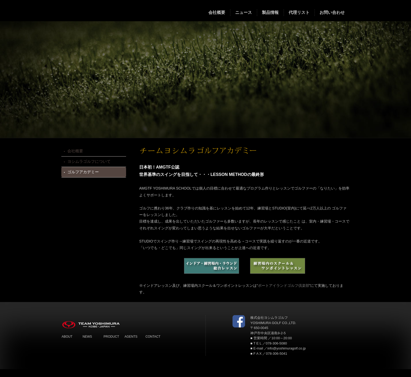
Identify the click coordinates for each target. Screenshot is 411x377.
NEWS (87, 336)
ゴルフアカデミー (83, 172)
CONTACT (152, 336)
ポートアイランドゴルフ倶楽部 (283, 285)
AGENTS (131, 336)
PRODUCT (111, 336)
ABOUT (67, 336)
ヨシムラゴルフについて (89, 161)
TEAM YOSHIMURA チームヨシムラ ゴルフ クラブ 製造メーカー (96, 10)
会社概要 (75, 151)
